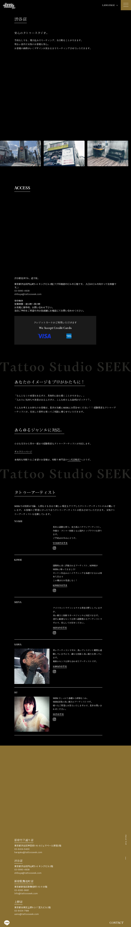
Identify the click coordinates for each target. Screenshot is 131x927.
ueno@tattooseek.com (26, 914)
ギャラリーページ (23, 451)
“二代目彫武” (74, 459)
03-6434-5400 (22, 849)
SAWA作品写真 (60, 666)
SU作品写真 (58, 714)
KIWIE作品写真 (60, 585)
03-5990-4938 (22, 290)
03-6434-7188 (21, 910)
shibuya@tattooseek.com (27, 294)
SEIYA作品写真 (60, 628)
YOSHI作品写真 (60, 543)
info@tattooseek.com (26, 893)
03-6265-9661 (21, 890)
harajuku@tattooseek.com (28, 852)
